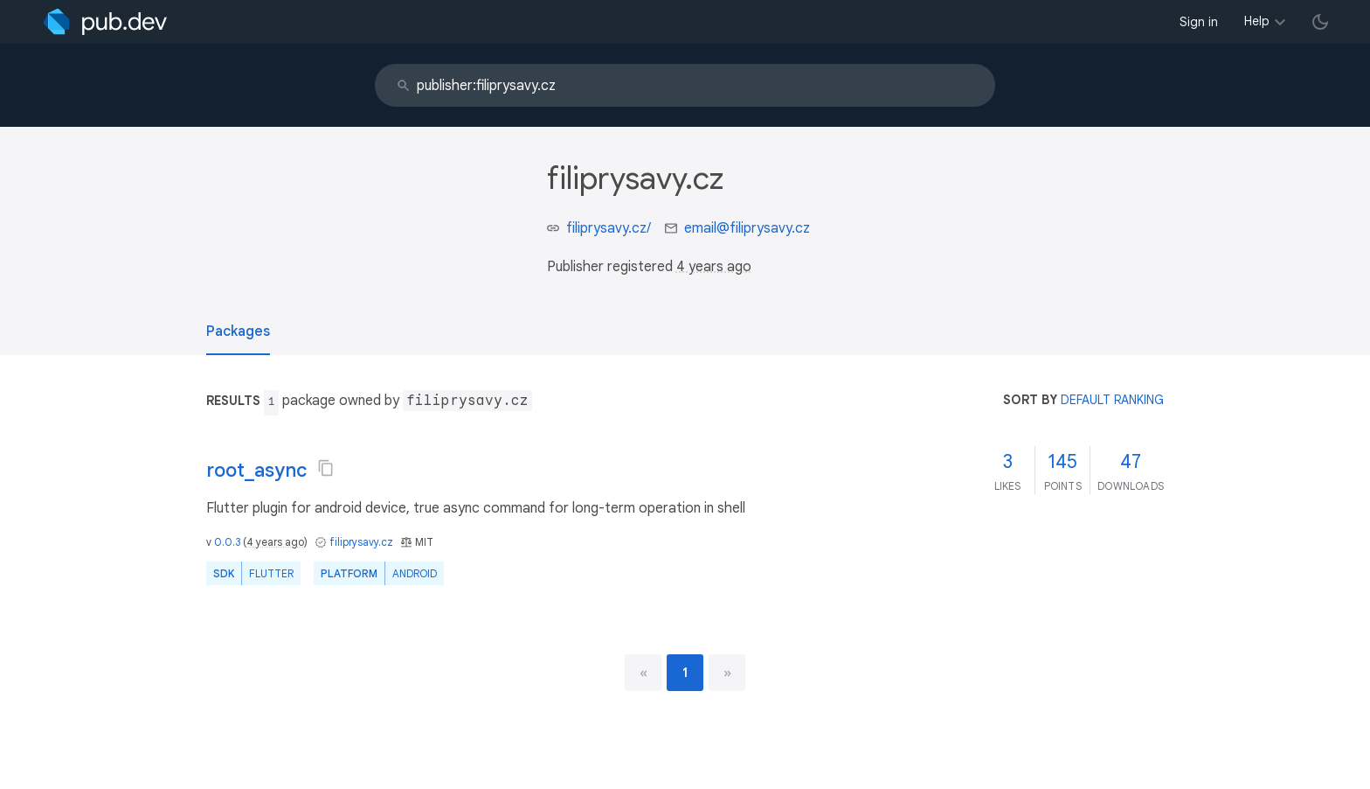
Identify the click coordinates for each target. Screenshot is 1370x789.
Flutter (271, 573)
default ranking (1112, 400)
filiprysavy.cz (361, 541)
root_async (256, 470)
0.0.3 (227, 541)
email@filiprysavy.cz (747, 228)
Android (414, 573)
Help (1257, 21)
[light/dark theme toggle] (1320, 21)
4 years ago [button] (713, 267)
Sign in (1199, 22)
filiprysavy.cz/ (608, 228)
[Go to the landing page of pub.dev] (105, 22)
